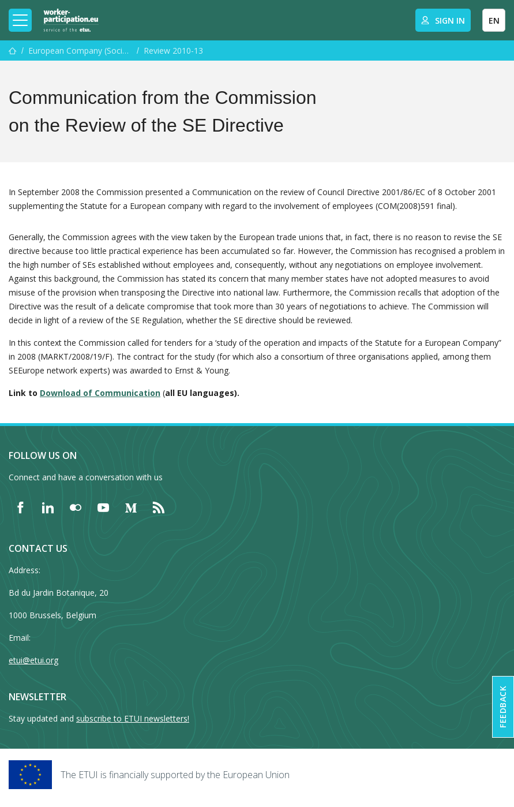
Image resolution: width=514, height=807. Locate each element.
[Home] (71, 20)
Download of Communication (100, 392)
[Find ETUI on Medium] (130, 507)
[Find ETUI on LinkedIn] (47, 507)
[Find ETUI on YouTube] (103, 507)
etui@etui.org (33, 660)
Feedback (502, 707)
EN (494, 20)
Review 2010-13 (173, 50)
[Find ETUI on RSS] (158, 507)
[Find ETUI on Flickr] (75, 507)
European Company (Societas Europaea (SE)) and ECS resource (80, 50)
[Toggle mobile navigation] (20, 20)
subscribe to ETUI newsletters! (132, 718)
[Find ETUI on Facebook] (20, 507)
